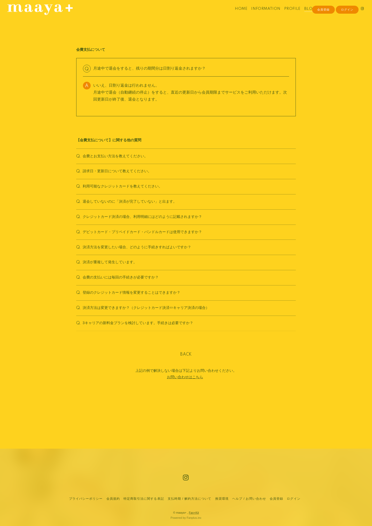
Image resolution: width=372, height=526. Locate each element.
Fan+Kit (194, 512)
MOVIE (339, 15)
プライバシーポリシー (86, 498)
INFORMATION (259, 15)
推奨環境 (222, 498)
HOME (235, 15)
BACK (186, 397)
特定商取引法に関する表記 (143, 498)
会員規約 (113, 498)
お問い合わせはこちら (185, 419)
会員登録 (323, 23)
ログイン (347, 23)
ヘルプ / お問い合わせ (249, 498)
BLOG (304, 15)
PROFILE (286, 15)
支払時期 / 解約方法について (190, 498)
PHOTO (320, 15)
